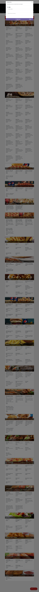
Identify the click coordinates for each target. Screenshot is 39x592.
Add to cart (24, 19)
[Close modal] (32, 2)
